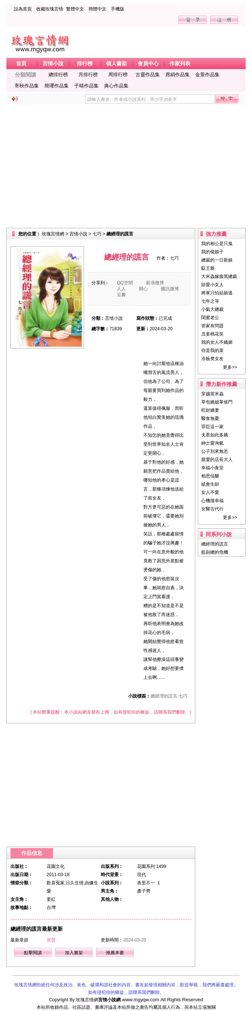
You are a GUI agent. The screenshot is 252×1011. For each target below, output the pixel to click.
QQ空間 (125, 282)
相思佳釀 (210, 476)
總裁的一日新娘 (217, 260)
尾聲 (51, 940)
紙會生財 (210, 484)
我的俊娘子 (212, 251)
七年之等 (210, 301)
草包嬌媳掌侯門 (217, 402)
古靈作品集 (148, 74)
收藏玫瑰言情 (49, 9)
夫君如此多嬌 (214, 435)
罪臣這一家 (212, 426)
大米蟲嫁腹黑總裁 (219, 276)
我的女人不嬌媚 (217, 342)
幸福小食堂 (212, 467)
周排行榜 (118, 74)
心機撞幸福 (212, 500)
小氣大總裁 (212, 309)
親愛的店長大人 (217, 459)
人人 (121, 288)
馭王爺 (208, 268)
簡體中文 (97, 9)
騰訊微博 (170, 288)
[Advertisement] (126, 166)
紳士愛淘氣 (212, 443)
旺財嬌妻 (210, 410)
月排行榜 (88, 74)
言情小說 (78, 233)
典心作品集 (116, 86)
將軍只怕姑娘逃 (217, 293)
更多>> (230, 367)
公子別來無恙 (214, 451)
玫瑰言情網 (53, 233)
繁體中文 (75, 9)
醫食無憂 (210, 418)
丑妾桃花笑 (212, 334)
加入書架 (74, 952)
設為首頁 (23, 9)
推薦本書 (115, 952)
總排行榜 (58, 74)
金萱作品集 (207, 74)
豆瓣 (121, 294)
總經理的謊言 (214, 544)
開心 (143, 288)
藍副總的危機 (214, 552)
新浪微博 (155, 282)
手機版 (117, 9)
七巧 (97, 233)
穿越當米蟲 (212, 393)
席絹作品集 (177, 74)
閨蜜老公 (210, 317)
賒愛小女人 (212, 284)
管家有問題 (212, 325)
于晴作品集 (86, 86)
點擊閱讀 (33, 952)
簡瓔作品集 (56, 86)
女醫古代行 (212, 508)
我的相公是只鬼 (217, 243)
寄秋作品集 (27, 86)
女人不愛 (210, 492)
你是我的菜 (212, 350)
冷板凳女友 (212, 358)
